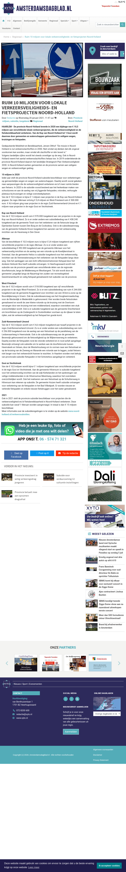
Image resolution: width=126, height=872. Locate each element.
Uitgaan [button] (83, 21)
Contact (16, 28)
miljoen (5, 121)
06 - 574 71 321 (52, 439)
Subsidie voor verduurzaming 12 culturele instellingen (67, 479)
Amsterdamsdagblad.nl (44, 8)
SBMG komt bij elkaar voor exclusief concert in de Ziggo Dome (110, 584)
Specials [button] (64, 21)
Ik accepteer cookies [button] (109, 865)
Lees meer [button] (33, 867)
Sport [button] (74, 21)
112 (8, 21)
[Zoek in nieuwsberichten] (107, 24)
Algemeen (17, 21)
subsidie (14, 121)
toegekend (24, 121)
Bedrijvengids (30, 21)
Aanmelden (71, 729)
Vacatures (6, 28)
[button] (3, 663)
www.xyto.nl (22, 715)
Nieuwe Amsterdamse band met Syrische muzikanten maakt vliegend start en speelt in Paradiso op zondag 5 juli (111, 546)
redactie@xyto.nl (24, 711)
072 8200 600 (22, 708)
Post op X (42, 453)
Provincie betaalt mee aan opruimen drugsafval (26, 496)
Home (6, 37)
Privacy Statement (101, 757)
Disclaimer (97, 752)
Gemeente (42, 21)
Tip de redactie (68, 453)
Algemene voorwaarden (103, 747)
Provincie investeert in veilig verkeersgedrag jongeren (26, 479)
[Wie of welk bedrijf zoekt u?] (109, 54)
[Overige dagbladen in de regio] (107, 701)
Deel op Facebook (16, 455)
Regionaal (54, 21)
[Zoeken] (122, 24)
